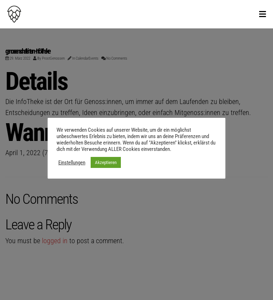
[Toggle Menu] (262, 14)
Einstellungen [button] (71, 162)
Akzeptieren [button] (106, 162)
